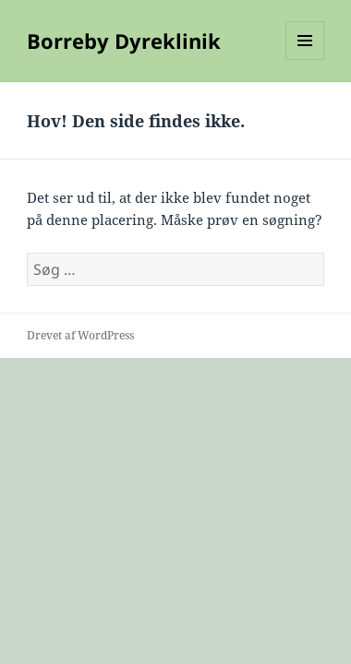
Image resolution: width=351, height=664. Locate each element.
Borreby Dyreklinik (124, 40)
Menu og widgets (305, 59)
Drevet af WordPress (80, 335)
